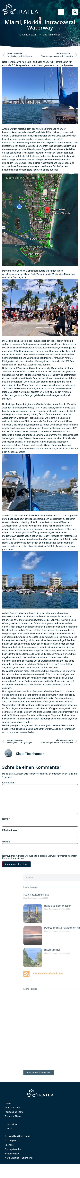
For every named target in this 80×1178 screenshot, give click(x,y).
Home (7, 1103)
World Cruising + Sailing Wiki (18, 1158)
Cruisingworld (11, 1140)
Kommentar (9, 783)
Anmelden (12, 1124)
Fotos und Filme (12, 1116)
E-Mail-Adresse (10, 830)
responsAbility (11, 1153)
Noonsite (8, 1145)
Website (6, 842)
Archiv (10, 1128)
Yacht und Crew (12, 1107)
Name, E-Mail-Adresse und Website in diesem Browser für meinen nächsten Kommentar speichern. (39, 857)
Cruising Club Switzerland (17, 1136)
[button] (61, 12)
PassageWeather (13, 1149)
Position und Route (13, 1112)
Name (6, 819)
